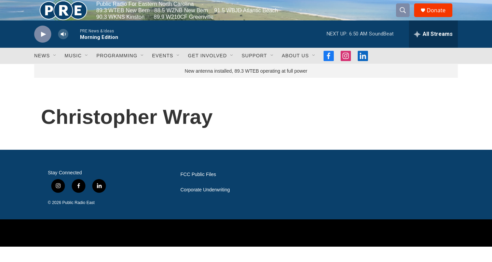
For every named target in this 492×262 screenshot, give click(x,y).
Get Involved (207, 71)
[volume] (63, 49)
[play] (42, 50)
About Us (295, 71)
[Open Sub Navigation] (55, 71)
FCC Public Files (198, 189)
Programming (116, 71)
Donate (440, 17)
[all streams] (433, 49)
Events (162, 71)
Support (254, 71)
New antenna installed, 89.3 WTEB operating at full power (246, 86)
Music (73, 71)
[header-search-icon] (406, 18)
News (42, 71)
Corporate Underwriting (205, 205)
